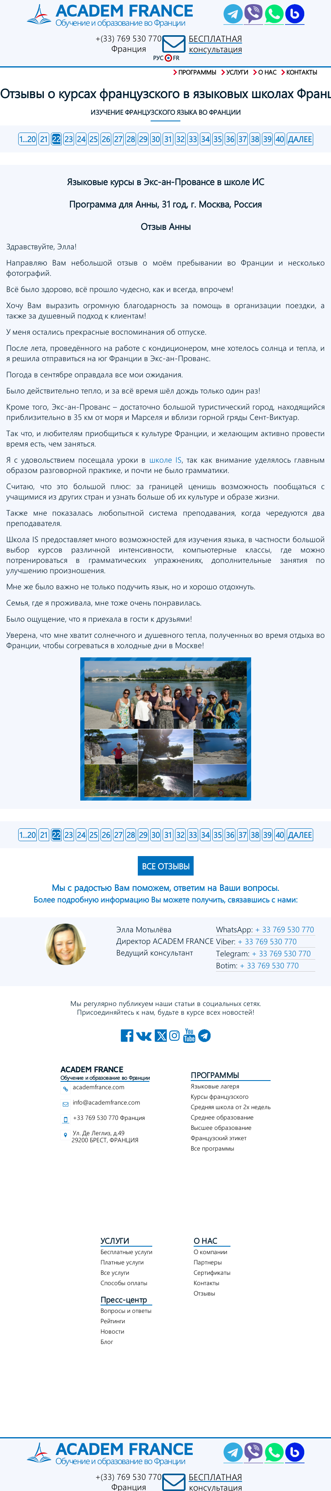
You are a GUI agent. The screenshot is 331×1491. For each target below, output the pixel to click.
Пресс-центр (124, 1299)
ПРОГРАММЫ (215, 1075)
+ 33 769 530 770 (283, 929)
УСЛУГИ (115, 1240)
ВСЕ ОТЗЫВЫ (165, 865)
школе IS (165, 459)
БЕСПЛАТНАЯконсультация (215, 43)
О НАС (205, 1240)
